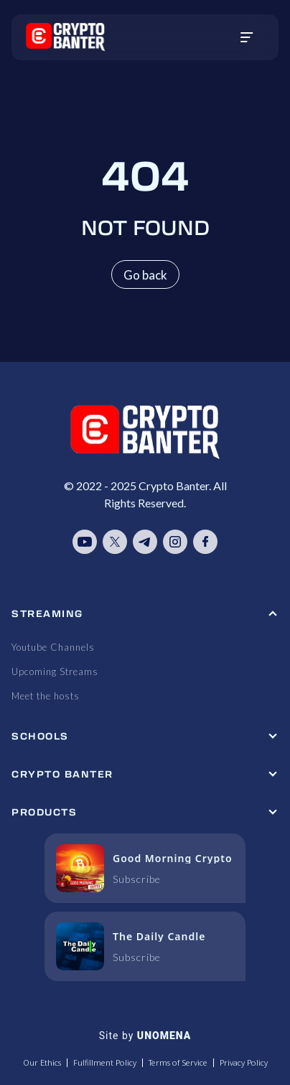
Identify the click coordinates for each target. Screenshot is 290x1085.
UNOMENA (164, 1035)
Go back (145, 274)
